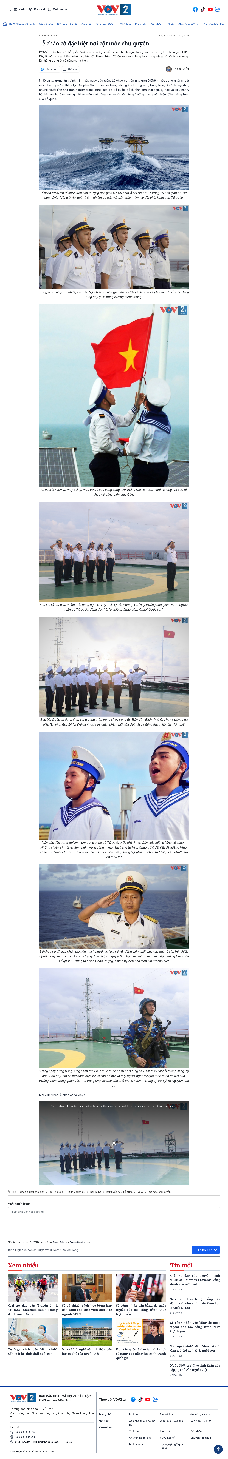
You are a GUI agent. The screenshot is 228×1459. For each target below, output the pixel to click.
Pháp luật (140, 24)
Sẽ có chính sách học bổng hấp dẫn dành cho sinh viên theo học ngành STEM (195, 1303)
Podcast (37, 9)
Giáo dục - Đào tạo (171, 1420)
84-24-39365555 (25, 1432)
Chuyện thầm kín (214, 24)
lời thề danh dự (76, 1191)
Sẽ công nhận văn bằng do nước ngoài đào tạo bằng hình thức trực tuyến (195, 1327)
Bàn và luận (46, 24)
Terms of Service (77, 1242)
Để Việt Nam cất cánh (22, 24)
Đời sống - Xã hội (67, 24)
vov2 (140, 1191)
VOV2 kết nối (167, 1437)
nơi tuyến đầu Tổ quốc (119, 1191)
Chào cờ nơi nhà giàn (32, 1191)
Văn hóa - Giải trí (106, 24)
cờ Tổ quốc (56, 1191)
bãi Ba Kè (95, 1191)
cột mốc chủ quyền (160, 1191)
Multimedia (58, 9)
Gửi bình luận (205, 1250)
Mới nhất (104, 1420)
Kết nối (170, 24)
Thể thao (125, 24)
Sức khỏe (155, 24)
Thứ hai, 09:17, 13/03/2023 (174, 35)
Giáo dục (86, 24)
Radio (20, 9)
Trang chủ (105, 1414)
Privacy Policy (59, 1242)
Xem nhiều (105, 1427)
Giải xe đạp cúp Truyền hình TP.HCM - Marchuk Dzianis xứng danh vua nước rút (195, 1280)
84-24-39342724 (25, 1436)
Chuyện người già (188, 24)
